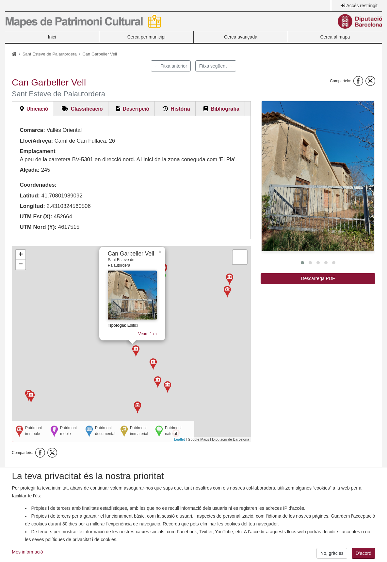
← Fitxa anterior (170, 66)
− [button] (21, 265)
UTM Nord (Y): (38, 227)
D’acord (363, 553)
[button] (318, 176)
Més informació (27, 551)
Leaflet (179, 439)
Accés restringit (362, 5)
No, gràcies (332, 553)
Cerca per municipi (146, 36)
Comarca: (32, 130)
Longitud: (32, 206)
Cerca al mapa (335, 36)
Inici (52, 36)
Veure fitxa (151, 338)
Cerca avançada (240, 36)
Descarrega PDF (318, 278)
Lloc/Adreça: (36, 141)
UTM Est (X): (36, 216)
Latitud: (30, 196)
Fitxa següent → (216, 66)
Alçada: (30, 170)
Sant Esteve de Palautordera (50, 54)
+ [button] (21, 255)
